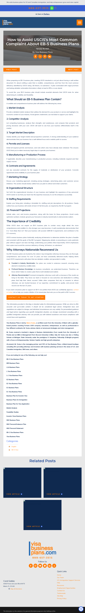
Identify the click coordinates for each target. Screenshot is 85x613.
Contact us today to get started (26, 297)
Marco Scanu (31, 323)
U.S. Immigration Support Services (68, 580)
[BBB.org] (54, 566)
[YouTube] (40, 566)
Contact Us (61, 591)
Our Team (60, 577)
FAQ (58, 583)
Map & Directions (16, 589)
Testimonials (61, 593)
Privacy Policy (61, 598)
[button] (81, 609)
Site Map (60, 596)
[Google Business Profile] (45, 566)
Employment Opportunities (66, 588)
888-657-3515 (39, 8)
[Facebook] (31, 566)
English (14, 446)
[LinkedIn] (50, 566)
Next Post (73, 70)
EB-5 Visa (15, 450)
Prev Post (11, 70)
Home (59, 575)
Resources (60, 585)
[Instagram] (35, 566)
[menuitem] (69, 575)
